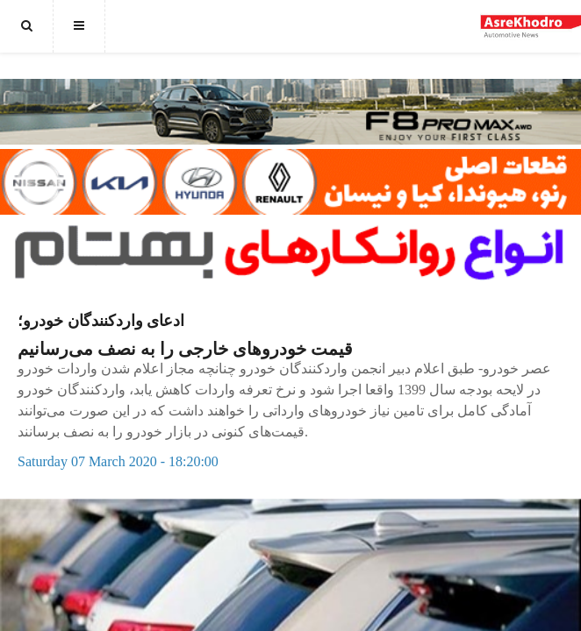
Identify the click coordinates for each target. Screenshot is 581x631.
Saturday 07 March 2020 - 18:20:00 (118, 461)
